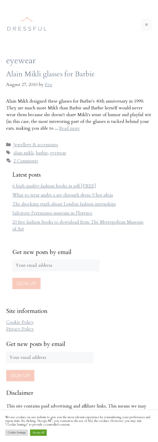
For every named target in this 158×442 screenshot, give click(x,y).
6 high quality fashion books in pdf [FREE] (54, 186)
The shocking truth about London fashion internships (64, 204)
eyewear (58, 153)
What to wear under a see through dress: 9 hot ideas (62, 195)
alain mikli (23, 153)
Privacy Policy (20, 329)
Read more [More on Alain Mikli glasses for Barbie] (69, 128)
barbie (42, 153)
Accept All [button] (38, 432)
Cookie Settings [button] (17, 432)
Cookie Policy (20, 322)
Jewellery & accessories (35, 145)
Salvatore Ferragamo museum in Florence (52, 213)
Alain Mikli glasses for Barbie (50, 74)
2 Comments (25, 161)
